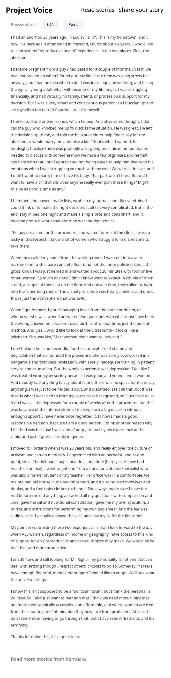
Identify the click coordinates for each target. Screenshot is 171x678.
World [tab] (73, 24)
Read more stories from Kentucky (49, 659)
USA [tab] (50, 24)
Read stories (98, 10)
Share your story (141, 10)
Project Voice (29, 10)
